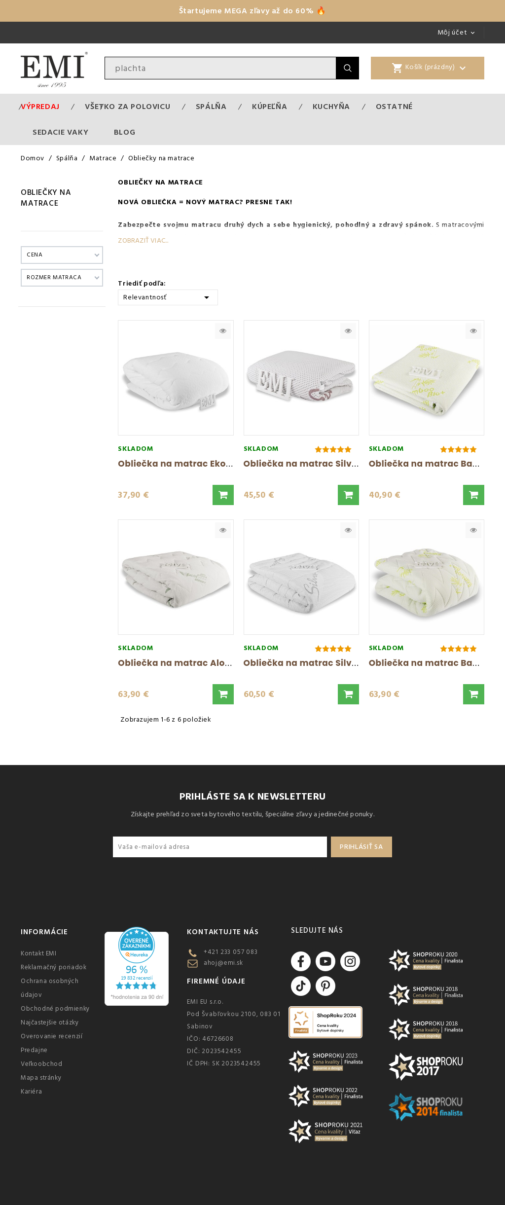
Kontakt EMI (39, 953)
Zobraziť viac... (143, 241)
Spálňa (211, 106)
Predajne (34, 1050)
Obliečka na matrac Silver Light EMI (323, 464)
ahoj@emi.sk (223, 962)
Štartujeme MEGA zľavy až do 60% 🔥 (252, 10)
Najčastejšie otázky (49, 1022)
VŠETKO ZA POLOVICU (127, 106)
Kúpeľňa (269, 106)
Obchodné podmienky (55, 1008)
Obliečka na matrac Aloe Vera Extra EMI (207, 663)
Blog (124, 132)
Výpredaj (40, 106)
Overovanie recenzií (51, 1036)
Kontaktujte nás (222, 932)
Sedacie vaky (60, 132)
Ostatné (394, 106)
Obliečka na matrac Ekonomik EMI (195, 464)
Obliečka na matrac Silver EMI (311, 663)
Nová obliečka (147, 202)
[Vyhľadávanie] (220, 68)
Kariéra (31, 1091)
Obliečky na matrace (46, 198)
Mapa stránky (41, 1077)
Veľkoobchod (42, 1063)
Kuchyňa (331, 106)
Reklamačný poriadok (53, 967)
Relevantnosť (168, 296)
